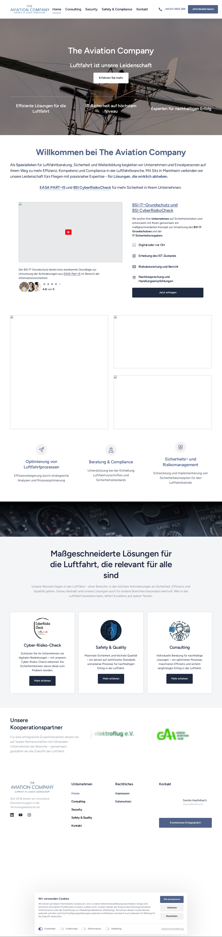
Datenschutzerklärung (173, 929)
